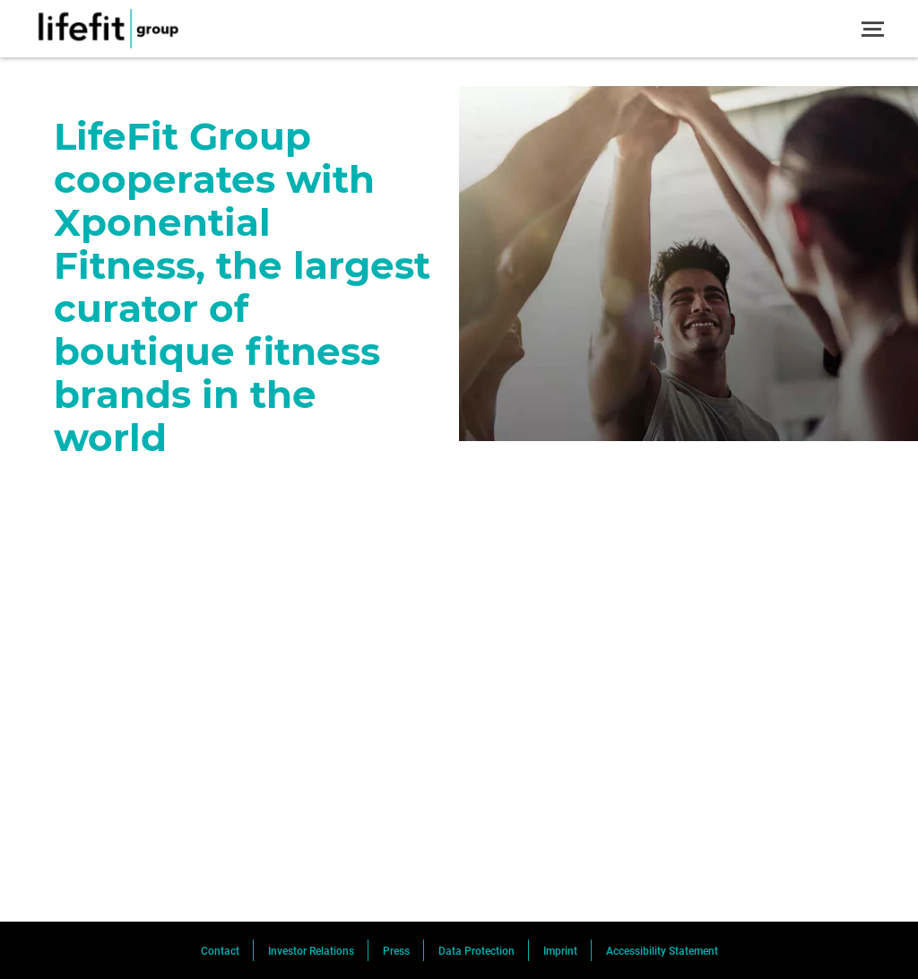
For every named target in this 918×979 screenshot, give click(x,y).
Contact (220, 951)
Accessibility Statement (662, 951)
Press (396, 951)
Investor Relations (311, 951)
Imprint (560, 951)
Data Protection (476, 951)
